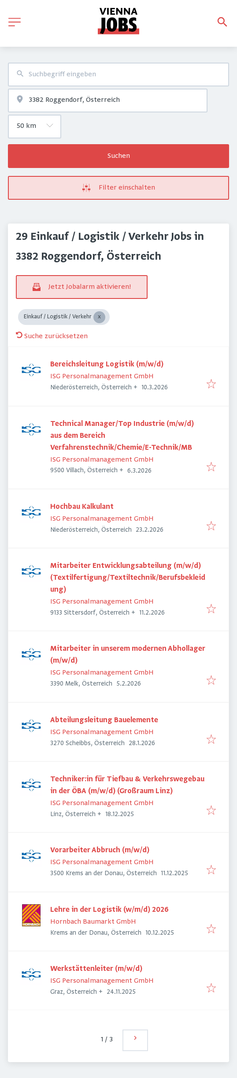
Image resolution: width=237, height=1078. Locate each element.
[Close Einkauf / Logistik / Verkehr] (99, 317)
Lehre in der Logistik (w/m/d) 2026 (109, 910)
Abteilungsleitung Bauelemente (104, 720)
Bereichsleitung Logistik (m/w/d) (106, 365)
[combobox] (118, 74)
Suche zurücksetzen (52, 336)
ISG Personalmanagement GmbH (102, 376)
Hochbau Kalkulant (82, 507)
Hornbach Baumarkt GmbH (93, 922)
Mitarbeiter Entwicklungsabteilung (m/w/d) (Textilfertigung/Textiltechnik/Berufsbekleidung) (127, 578)
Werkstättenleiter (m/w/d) (96, 969)
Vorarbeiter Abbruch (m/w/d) (99, 850)
